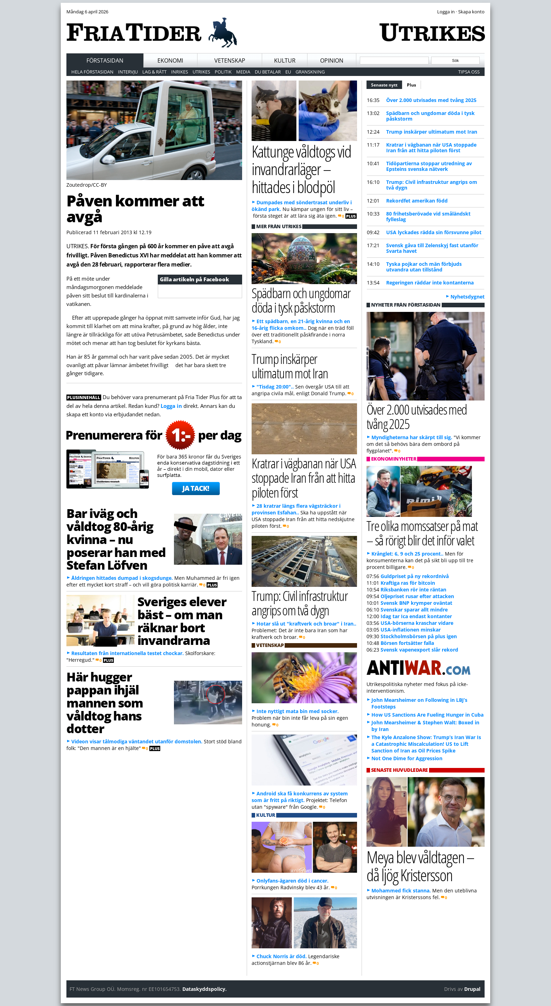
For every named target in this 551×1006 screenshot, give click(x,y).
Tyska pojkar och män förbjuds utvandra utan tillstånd (424, 267)
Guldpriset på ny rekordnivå (415, 576)
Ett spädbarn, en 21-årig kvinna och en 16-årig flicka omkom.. (301, 324)
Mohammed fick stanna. (401, 890)
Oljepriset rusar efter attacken (417, 596)
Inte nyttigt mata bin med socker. (298, 711)
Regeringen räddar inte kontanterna (430, 282)
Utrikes (201, 72)
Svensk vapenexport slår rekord (419, 649)
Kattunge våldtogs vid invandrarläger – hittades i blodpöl (301, 169)
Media (243, 72)
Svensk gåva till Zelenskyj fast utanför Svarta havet (432, 248)
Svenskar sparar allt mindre (414, 609)
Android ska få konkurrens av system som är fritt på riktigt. (300, 796)
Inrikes (179, 72)
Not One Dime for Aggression (406, 758)
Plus (411, 85)
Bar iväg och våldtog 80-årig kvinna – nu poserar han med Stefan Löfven (116, 539)
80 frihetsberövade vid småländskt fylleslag (428, 216)
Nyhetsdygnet (467, 296)
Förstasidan (104, 60)
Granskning (310, 72)
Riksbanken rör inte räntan (413, 589)
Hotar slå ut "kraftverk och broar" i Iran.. (306, 623)
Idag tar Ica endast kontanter (416, 616)
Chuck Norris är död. (282, 956)
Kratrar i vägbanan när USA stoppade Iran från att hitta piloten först (431, 147)
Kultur (285, 60)
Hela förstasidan (92, 72)
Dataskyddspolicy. (204, 989)
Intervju (128, 72)
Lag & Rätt (154, 72)
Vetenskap (229, 60)
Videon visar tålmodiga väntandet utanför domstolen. (136, 741)
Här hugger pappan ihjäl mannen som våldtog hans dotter (104, 702)
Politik (223, 72)
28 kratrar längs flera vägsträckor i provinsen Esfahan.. (296, 509)
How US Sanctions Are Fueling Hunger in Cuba (427, 714)
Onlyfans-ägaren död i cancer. (293, 880)
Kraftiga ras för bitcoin (408, 582)
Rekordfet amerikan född (417, 200)
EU (288, 72)
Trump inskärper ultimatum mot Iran (431, 131)
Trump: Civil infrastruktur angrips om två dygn (431, 185)
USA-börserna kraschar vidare (417, 623)
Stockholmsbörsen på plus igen (419, 636)
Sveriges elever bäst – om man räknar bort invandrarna (181, 620)
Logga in (171, 405)
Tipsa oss (469, 72)
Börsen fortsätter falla (407, 643)
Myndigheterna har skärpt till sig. (411, 437)
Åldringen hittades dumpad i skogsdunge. (122, 578)
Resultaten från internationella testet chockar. (127, 653)
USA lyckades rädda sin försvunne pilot (433, 232)
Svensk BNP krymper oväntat (416, 603)
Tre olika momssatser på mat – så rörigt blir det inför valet (422, 532)
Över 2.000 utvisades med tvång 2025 (431, 100)
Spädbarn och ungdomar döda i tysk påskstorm (430, 116)
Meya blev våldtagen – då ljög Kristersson (420, 865)
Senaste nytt (386, 84)
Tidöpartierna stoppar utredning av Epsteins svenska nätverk (429, 166)
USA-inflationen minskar (411, 629)
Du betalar (268, 72)
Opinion (331, 60)
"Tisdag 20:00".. (275, 386)
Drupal (472, 989)
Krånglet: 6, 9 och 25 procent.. (407, 553)
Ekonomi (170, 60)
